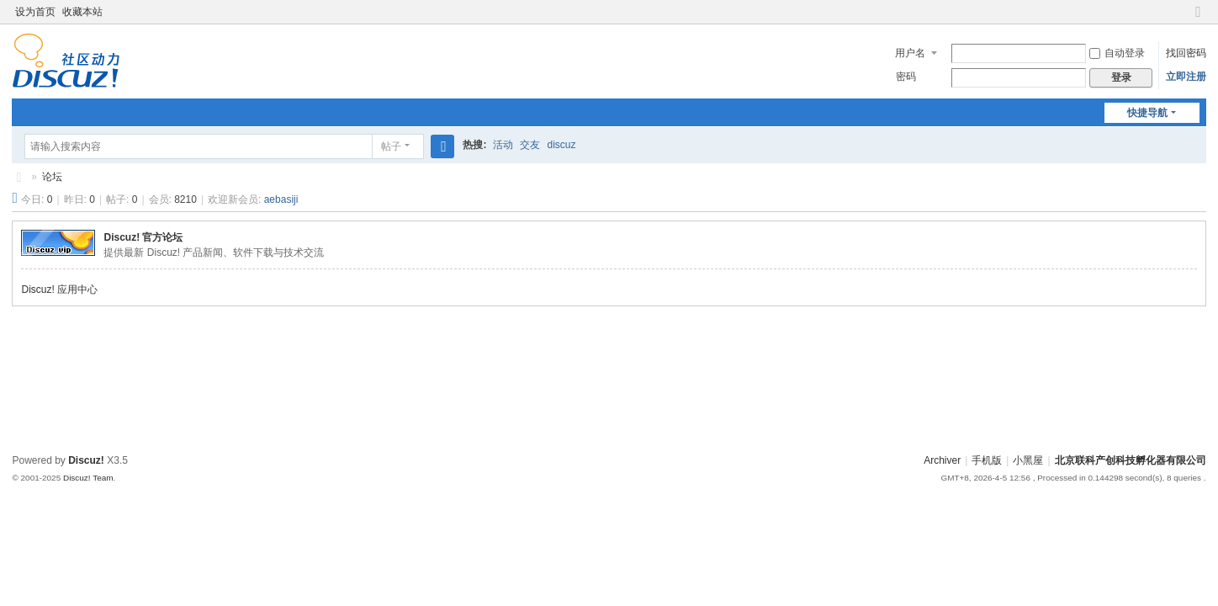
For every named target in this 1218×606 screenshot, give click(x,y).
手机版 (987, 460)
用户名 (910, 53)
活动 (503, 145)
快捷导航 (1147, 113)
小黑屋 (1028, 460)
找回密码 (1186, 53)
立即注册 (1186, 76)
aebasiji (281, 199)
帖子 (391, 146)
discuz (561, 145)
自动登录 (1117, 53)
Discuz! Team (88, 477)
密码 (906, 76)
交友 (530, 145)
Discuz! (86, 460)
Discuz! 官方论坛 (143, 237)
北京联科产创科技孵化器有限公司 (18, 177)
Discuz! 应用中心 (59, 289)
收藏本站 (82, 12)
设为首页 (35, 12)
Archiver (942, 460)
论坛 (52, 177)
